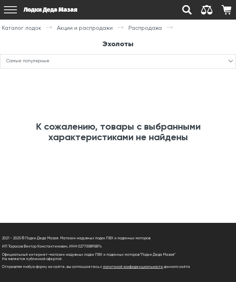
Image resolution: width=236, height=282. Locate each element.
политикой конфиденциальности (133, 266)
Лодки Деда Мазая (50, 9)
